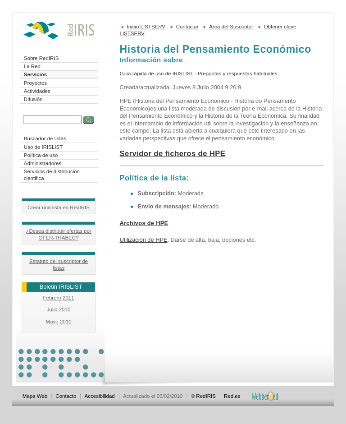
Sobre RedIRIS (41, 58)
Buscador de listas (45, 138)
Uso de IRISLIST (43, 147)
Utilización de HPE (144, 239)
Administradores (42, 163)
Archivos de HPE (144, 223)
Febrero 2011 (58, 297)
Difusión (33, 99)
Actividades (37, 91)
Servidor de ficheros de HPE (173, 153)
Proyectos (35, 83)
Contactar (187, 26)
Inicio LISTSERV (146, 26)
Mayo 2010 (59, 321)
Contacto (65, 396)
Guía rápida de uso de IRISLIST (157, 73)
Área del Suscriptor (231, 26)
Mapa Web (35, 396)
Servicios (35, 74)
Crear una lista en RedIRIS (58, 207)
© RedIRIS (203, 396)
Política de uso (41, 155)
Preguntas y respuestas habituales (238, 73)
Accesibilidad (100, 396)
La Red (32, 66)
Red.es (232, 396)
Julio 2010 (59, 309)
